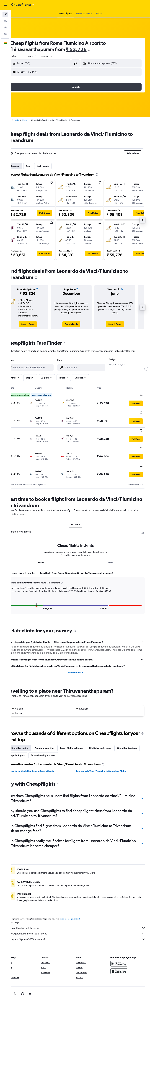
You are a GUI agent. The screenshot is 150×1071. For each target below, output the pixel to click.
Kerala (34, 120)
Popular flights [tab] (53, 737)
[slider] (146, 369)
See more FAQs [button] (80, 654)
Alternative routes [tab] (28, 730)
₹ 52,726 (85, 49)
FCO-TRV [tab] (80, 506)
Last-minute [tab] (52, 166)
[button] (5, 4)
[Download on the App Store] (121, 953)
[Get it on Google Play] (121, 946)
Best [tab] (38, 166)
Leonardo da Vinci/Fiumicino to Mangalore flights (106, 753)
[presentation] (98, 49)
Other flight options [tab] (29, 737)
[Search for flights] (5, 14)
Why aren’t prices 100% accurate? (82, 921)
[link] (36, 324)
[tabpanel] (80, 577)
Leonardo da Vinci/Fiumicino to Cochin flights (40, 753)
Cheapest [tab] (24, 166)
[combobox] (56, 55)
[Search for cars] (5, 27)
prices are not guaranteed (79, 901)
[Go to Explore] (5, 34)
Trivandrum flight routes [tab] (79, 737)
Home (18, 120)
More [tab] (112, 544)
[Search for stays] (5, 21)
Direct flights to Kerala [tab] (81, 730)
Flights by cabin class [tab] (109, 730)
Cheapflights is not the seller (82, 910)
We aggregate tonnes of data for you (82, 915)
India (26, 120)
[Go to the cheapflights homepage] (22, 4)
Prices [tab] (48, 544)
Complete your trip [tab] (53, 730)
